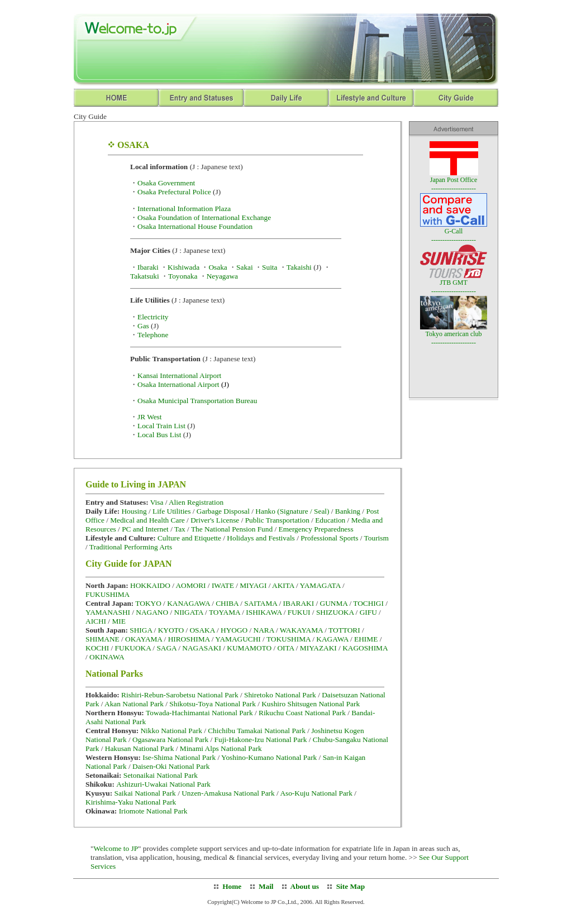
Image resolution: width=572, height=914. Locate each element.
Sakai (244, 267)
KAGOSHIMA (365, 648)
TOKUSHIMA (288, 639)
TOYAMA (224, 612)
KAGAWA (332, 639)
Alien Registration (196, 502)
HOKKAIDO (150, 585)
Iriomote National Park (153, 811)
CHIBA (227, 603)
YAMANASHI (107, 612)
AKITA (283, 585)
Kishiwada (183, 267)
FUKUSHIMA (107, 594)
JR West (149, 417)
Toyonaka (182, 276)
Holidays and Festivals (260, 538)
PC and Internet (145, 529)
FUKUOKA (133, 648)
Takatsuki (144, 276)
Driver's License (214, 520)
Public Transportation (277, 520)
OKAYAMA (143, 639)
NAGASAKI (201, 648)
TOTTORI (344, 630)
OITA (285, 648)
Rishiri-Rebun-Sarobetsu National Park (180, 695)
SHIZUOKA (335, 612)
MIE (118, 621)
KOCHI (97, 648)
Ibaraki (148, 267)
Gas (143, 326)
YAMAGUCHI (237, 639)
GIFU (368, 612)
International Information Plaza (184, 208)
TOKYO (148, 603)
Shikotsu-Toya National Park (212, 704)
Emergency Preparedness (316, 529)
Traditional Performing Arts (130, 547)
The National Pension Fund (232, 529)
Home (231, 886)
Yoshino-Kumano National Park (269, 757)
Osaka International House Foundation (194, 226)
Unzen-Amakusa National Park (228, 793)
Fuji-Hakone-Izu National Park (260, 739)
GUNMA (334, 603)
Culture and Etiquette (189, 538)
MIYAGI (253, 585)
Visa (157, 502)
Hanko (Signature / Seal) (292, 511)
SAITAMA (260, 603)
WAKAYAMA (301, 630)
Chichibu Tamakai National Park (257, 730)
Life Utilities (171, 511)
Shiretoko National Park (280, 695)
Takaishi (299, 267)
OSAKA (201, 630)
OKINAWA (107, 657)
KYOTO (171, 630)
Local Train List (161, 426)
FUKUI (299, 612)
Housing (135, 511)
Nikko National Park (171, 730)
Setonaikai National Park (160, 775)
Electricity (153, 317)
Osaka (217, 267)
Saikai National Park (144, 793)
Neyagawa (222, 276)
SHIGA (141, 630)
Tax (179, 529)
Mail (266, 886)
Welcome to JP (115, 848)
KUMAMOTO (249, 648)
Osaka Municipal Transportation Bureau (197, 400)
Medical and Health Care (147, 520)
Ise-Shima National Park (179, 757)
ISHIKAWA (264, 612)
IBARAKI (298, 603)
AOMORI (190, 585)
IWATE (223, 585)
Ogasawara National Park (170, 739)
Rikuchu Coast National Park (302, 713)
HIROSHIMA (189, 639)
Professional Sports (329, 538)
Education (330, 520)
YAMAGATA (320, 585)
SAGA (166, 648)
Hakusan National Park (139, 748)
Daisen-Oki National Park (170, 766)
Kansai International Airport (179, 375)
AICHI (95, 621)
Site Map (350, 886)
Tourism (376, 538)
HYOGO (234, 630)
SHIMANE (102, 639)
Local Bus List (159, 434)
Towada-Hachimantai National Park (199, 713)
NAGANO (152, 612)
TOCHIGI (368, 603)
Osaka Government (166, 183)
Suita (269, 267)
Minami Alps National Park (221, 748)
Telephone (152, 335)
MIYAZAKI (318, 648)
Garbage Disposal (223, 511)
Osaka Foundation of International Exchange (204, 217)
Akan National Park (134, 704)
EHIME (366, 639)
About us (304, 886)
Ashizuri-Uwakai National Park (163, 784)
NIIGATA (188, 612)
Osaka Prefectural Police (174, 192)
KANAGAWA (188, 603)
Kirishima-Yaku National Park (130, 802)
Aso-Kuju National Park (316, 793)
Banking (347, 511)
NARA (264, 630)
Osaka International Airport (183, 384)
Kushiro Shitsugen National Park (310, 704)
